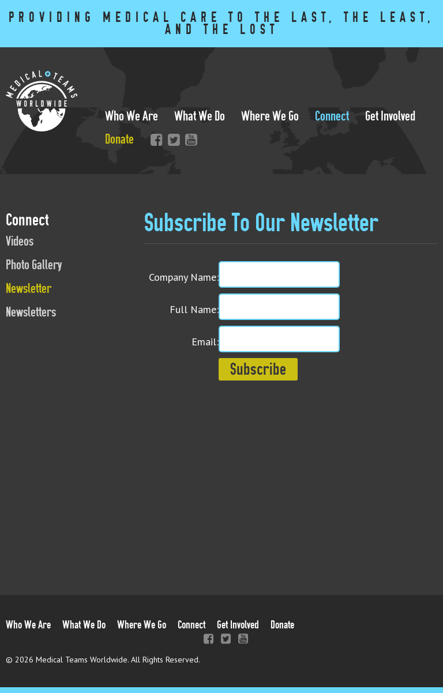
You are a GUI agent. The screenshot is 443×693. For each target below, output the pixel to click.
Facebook (154, 139)
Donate (119, 139)
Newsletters (31, 312)
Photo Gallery (34, 265)
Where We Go (270, 116)
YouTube (188, 139)
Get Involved (390, 116)
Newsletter (28, 288)
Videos (19, 241)
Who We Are (131, 116)
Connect (332, 116)
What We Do (199, 116)
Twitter (171, 139)
